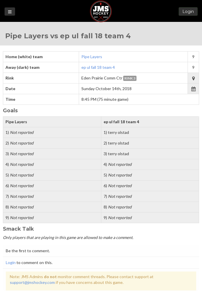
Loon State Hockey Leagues (101, 11)
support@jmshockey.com (32, 282)
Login (188, 11)
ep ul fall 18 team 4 (98, 67)
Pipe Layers (91, 56)
